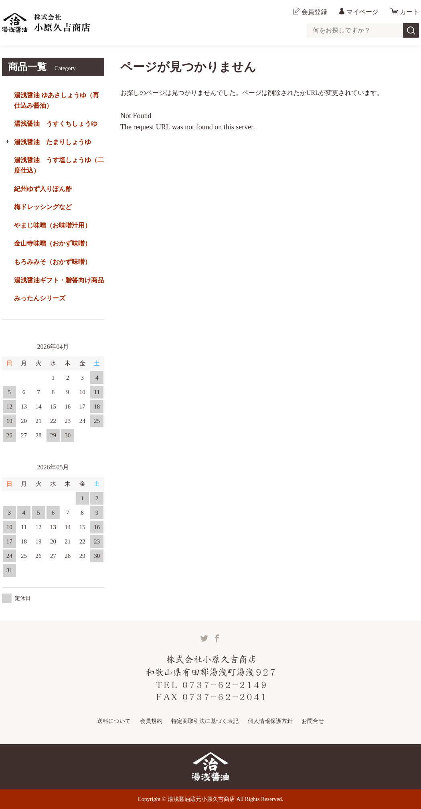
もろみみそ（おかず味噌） (52, 261)
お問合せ (313, 721)
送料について (114, 721)
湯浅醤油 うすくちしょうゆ (55, 123)
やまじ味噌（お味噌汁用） (52, 225)
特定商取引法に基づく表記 (205, 721)
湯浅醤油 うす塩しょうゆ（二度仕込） (59, 165)
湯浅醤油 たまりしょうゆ (52, 142)
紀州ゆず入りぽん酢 (43, 188)
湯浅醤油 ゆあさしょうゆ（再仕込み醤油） (56, 100)
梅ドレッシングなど (43, 206)
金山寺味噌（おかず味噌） (52, 243)
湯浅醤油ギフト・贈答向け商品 (59, 280)
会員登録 (314, 11)
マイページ (362, 11)
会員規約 (151, 721)
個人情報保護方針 (270, 721)
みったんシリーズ (39, 298)
